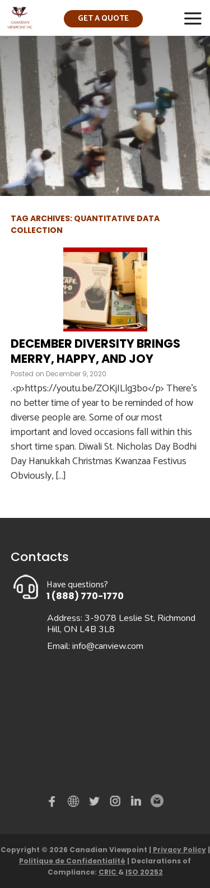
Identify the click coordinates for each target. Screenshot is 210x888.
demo (75, 801)
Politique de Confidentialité (72, 861)
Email (156, 801)
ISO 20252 (144, 872)
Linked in (136, 803)
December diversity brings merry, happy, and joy (95, 351)
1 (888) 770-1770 (85, 596)
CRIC (108, 872)
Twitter (95, 803)
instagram (116, 803)
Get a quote (103, 18)
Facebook (54, 803)
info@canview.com (107, 646)
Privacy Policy (179, 849)
